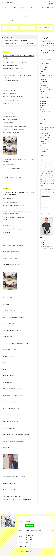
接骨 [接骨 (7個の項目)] (51, 173)
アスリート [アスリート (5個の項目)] (49, 159)
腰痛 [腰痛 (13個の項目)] (41, 179)
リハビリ (23, 177)
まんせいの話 (43, 143)
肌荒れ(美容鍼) (43, 81)
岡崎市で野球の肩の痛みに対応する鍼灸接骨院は (16, 40)
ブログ (41, 7)
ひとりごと (42, 147)
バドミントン (43, 113)
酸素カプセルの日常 (44, 137)
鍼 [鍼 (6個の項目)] (53, 181)
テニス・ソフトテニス (45, 115)
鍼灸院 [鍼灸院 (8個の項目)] (47, 183)
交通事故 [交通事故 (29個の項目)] (43, 171)
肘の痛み (42, 91)
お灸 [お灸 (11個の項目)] (41, 159)
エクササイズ (26, 499)
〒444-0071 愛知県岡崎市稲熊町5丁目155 (33, 530)
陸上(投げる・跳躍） (45, 105)
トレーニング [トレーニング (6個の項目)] (51, 165)
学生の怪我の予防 (46, 196)
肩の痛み (16, 177)
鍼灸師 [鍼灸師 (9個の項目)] (44, 183)
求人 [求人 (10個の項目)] (41, 177)
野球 (20, 177)
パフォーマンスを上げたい (46, 89)
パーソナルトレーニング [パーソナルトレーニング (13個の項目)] (45, 167)
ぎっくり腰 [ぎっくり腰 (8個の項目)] (45, 159)
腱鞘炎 (41, 83)
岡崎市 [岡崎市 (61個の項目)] (49, 171)
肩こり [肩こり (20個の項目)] (47, 177)
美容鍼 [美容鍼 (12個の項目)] (44, 177)
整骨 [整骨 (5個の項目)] (43, 175)
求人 (41, 145)
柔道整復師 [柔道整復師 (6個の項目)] (51, 175)
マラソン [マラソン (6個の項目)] (49, 169)
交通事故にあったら (44, 149)
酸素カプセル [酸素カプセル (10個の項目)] (47, 181)
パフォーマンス (18, 499)
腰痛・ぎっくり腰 (44, 87)
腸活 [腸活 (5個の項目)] (43, 179)
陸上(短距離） (43, 101)
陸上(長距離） (43, 103)
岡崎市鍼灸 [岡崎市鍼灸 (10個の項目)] (45, 173)
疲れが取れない (43, 85)
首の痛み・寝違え (44, 79)
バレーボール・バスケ (45, 111)
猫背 (41, 65)
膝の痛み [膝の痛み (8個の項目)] (46, 179)
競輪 (41, 107)
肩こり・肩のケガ (44, 67)
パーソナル (12, 499)
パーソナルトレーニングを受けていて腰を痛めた (48, 200)
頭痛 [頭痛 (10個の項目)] (52, 183)
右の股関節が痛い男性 (47, 192)
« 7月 (43, 54)
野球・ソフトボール (44, 117)
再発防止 (7, 177)
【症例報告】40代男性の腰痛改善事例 (48, 207)
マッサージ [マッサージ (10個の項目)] (45, 169)
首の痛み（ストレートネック (48, 203)
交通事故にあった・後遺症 (46, 75)
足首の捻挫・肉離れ (44, 63)
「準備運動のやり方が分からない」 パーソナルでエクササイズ (19, 43)
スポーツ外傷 (43, 77)
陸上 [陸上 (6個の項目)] (50, 183)
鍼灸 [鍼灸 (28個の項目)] (41, 183)
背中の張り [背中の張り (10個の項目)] (51, 177)
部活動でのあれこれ (44, 141)
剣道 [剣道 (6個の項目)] (46, 171)
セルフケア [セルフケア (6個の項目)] (49, 163)
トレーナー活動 (43, 139)
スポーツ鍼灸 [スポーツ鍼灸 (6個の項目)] (44, 163)
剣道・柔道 (42, 109)
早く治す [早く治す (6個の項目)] (46, 175)
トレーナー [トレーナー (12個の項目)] (45, 165)
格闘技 (41, 123)
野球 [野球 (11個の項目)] (51, 181)
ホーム (4, 7)
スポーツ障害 (43, 69)
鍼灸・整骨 (14, 7)
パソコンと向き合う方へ (45, 135)
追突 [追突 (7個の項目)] (43, 181)
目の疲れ (42, 71)
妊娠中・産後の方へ (44, 133)
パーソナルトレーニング (23, 8)
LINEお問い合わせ (50, 7)
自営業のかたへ (43, 151)
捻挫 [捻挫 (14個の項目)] (49, 173)
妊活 (41, 73)
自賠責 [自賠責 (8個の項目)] (50, 179)
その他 (41, 93)
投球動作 (12, 177)
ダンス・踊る (43, 119)
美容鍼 (32, 7)
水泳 (41, 121)
